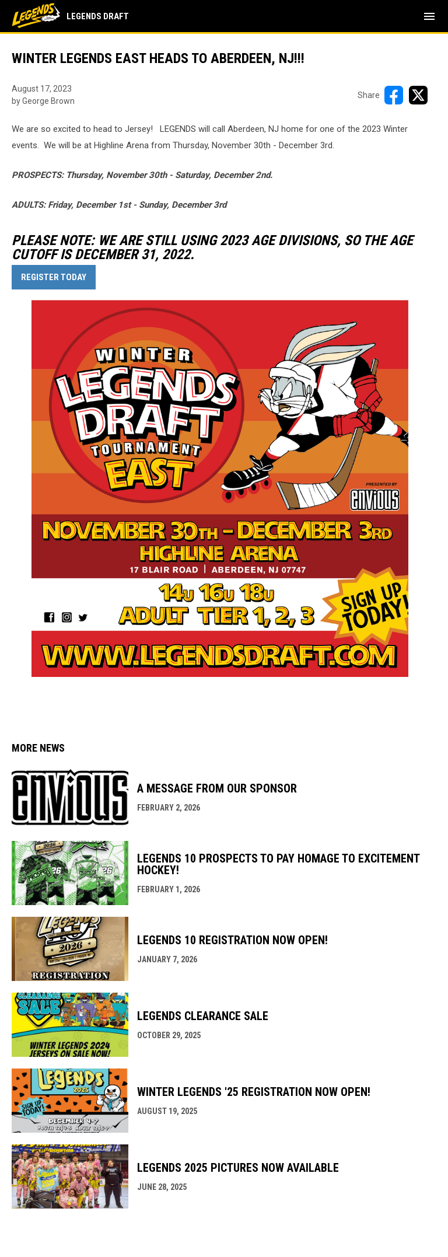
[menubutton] (429, 16)
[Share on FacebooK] (393, 95)
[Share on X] (418, 95)
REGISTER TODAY (53, 277)
